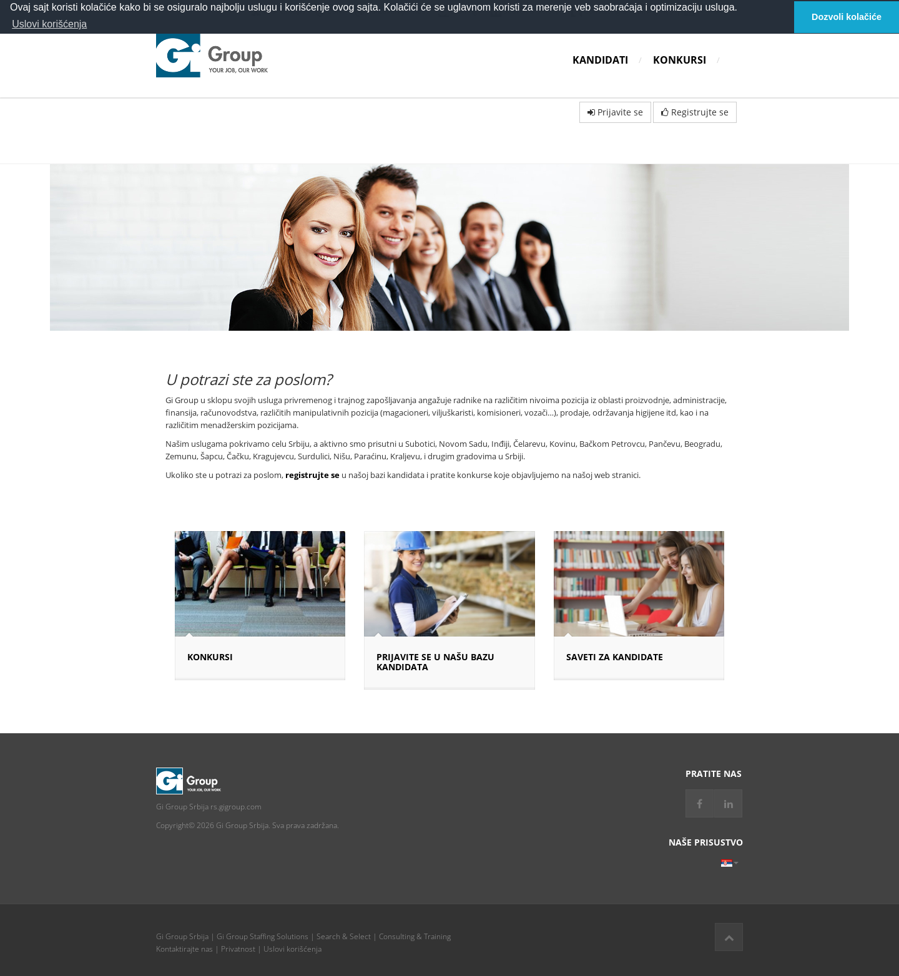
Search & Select (344, 936)
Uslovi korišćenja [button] (49, 24)
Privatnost (238, 949)
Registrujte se (695, 112)
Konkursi (679, 60)
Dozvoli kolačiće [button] (847, 17)
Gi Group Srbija (182, 936)
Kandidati (600, 60)
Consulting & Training (415, 936)
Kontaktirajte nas (184, 949)
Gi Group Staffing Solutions (262, 936)
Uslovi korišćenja (292, 949)
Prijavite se (615, 112)
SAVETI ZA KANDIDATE (614, 656)
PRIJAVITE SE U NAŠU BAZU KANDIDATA (435, 661)
